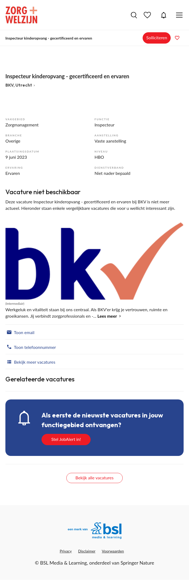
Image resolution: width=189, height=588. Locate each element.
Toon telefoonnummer (30, 346)
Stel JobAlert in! (66, 439)
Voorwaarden (113, 551)
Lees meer (107, 315)
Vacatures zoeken (134, 15)
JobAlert (163, 15)
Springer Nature (137, 563)
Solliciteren (156, 37)
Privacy (66, 551)
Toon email (19, 332)
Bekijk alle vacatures (94, 477)
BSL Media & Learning (63, 563)
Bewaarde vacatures (148, 15)
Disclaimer (86, 551)
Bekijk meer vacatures (30, 361)
